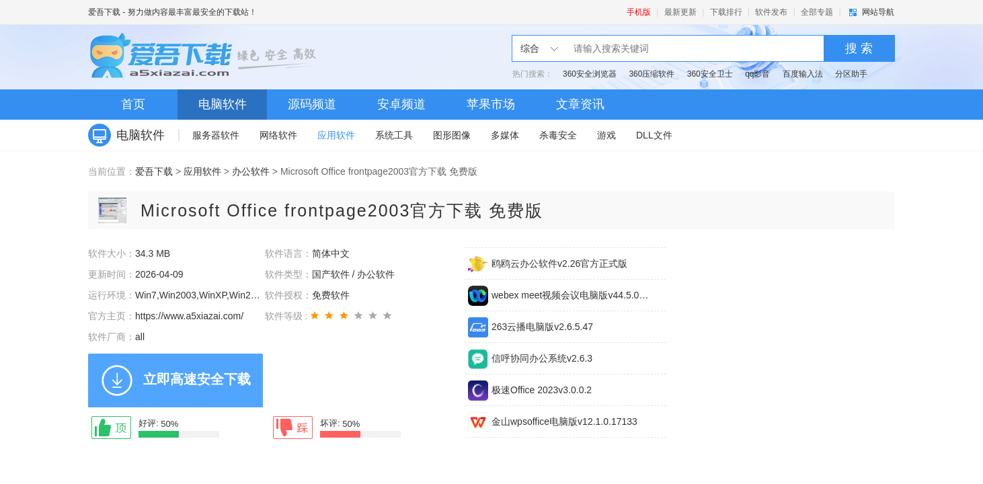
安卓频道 (401, 104)
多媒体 (505, 135)
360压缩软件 (651, 74)
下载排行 (726, 12)
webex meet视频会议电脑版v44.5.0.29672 (571, 295)
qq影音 (757, 74)
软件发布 (771, 12)
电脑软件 (222, 104)
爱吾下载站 (205, 57)
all (140, 336)
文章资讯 (580, 104)
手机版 (639, 12)
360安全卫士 (710, 74)
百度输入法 (803, 74)
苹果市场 (491, 104)
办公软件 (251, 171)
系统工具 (394, 135)
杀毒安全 (558, 135)
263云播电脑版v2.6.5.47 (542, 326)
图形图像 (452, 135)
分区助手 (851, 74)
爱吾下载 (104, 12)
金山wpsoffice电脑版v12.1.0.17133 (564, 421)
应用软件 (336, 135)
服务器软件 (215, 135)
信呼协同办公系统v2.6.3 (542, 358)
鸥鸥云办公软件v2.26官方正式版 (559, 263)
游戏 (606, 135)
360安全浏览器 (590, 74)
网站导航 (878, 12)
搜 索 (859, 48)
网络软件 (278, 135)
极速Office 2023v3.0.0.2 (542, 390)
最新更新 (680, 12)
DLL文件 (654, 135)
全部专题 (817, 12)
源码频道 (312, 104)
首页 (133, 104)
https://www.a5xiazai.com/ (189, 316)
